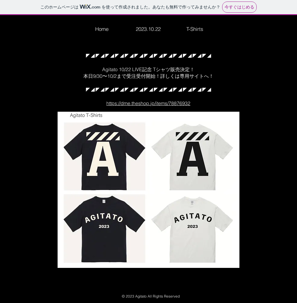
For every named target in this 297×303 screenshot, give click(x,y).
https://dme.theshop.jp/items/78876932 (148, 103)
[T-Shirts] (194, 29)
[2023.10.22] (148, 29)
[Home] (101, 29)
